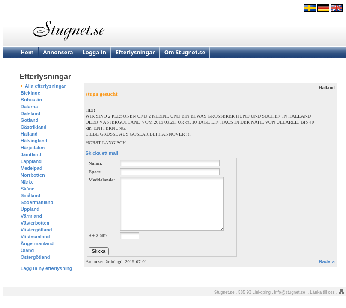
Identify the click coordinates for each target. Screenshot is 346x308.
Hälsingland (34, 140)
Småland (30, 195)
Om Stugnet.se (185, 52)
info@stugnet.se (289, 292)
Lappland (31, 161)
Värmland (31, 216)
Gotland (30, 120)
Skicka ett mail (102, 153)
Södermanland (37, 202)
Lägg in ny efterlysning (46, 268)
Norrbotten (33, 175)
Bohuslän (31, 99)
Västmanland (35, 236)
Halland (29, 133)
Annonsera (58, 52)
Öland (27, 250)
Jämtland (31, 154)
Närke (27, 181)
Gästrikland (34, 127)
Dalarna (29, 106)
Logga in (94, 52)
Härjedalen (33, 147)
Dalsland (30, 113)
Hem (27, 52)
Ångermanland (37, 243)
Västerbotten (35, 222)
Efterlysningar (135, 52)
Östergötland (35, 257)
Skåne (27, 188)
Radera (327, 261)
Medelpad (31, 168)
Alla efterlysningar (45, 86)
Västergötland (36, 229)
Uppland (30, 209)
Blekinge (30, 92)
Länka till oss (322, 292)
